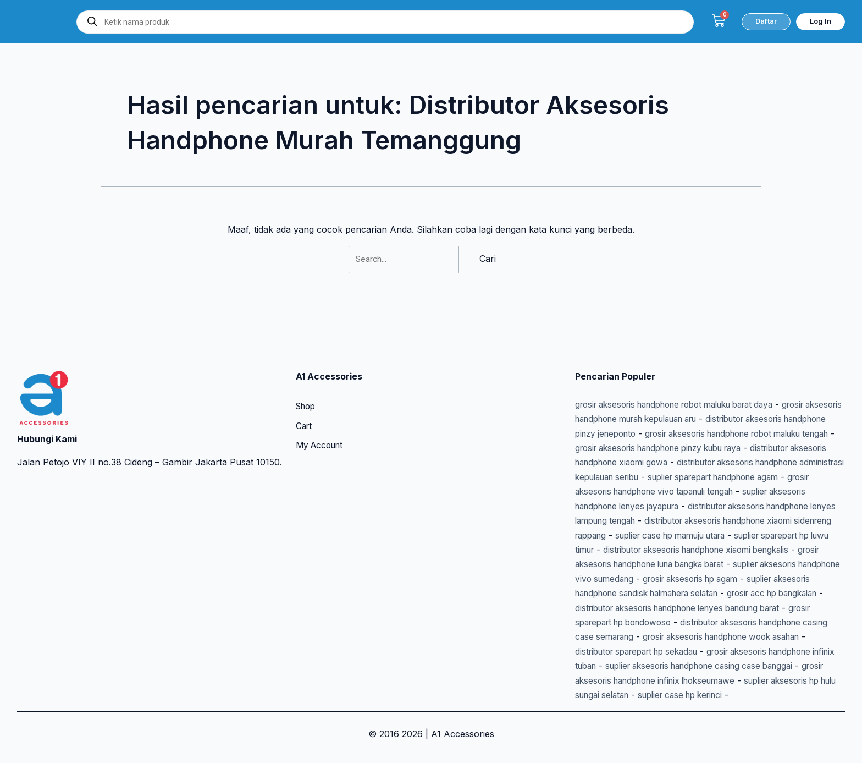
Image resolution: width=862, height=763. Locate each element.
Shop (307, 378)
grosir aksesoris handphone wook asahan (713, 637)
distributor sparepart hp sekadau (643, 651)
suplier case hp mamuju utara (725, 520)
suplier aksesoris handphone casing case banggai (739, 666)
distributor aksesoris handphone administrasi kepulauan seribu (712, 448)
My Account (321, 418)
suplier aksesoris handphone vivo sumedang (699, 564)
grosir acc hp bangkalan (712, 593)
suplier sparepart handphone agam (655, 462)
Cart (304, 398)
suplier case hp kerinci (768, 694)
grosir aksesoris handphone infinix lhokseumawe (684, 680)
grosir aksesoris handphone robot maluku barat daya (686, 375)
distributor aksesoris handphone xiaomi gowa (747, 433)
